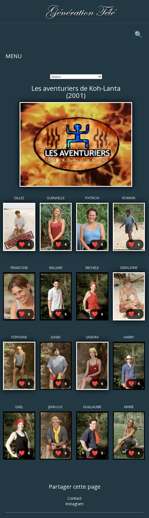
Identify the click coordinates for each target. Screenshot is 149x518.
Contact (75, 498)
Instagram (74, 503)
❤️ (22, 244)
